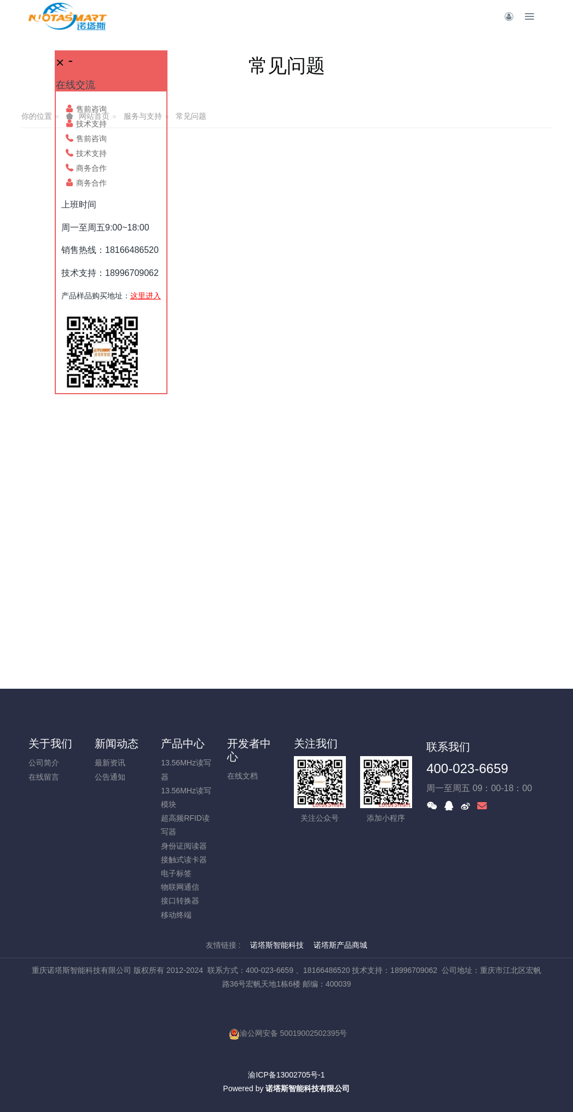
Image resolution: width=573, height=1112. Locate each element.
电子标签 (176, 873)
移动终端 (176, 915)
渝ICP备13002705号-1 (286, 1074)
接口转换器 (180, 900)
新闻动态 (116, 744)
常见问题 (191, 116)
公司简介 (43, 762)
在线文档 (242, 775)
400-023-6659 (467, 768)
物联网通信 (180, 887)
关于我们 (50, 744)
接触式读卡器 (184, 859)
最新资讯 (110, 762)
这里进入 (145, 295)
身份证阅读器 (184, 846)
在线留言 (43, 777)
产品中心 (183, 744)
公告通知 (110, 777)
